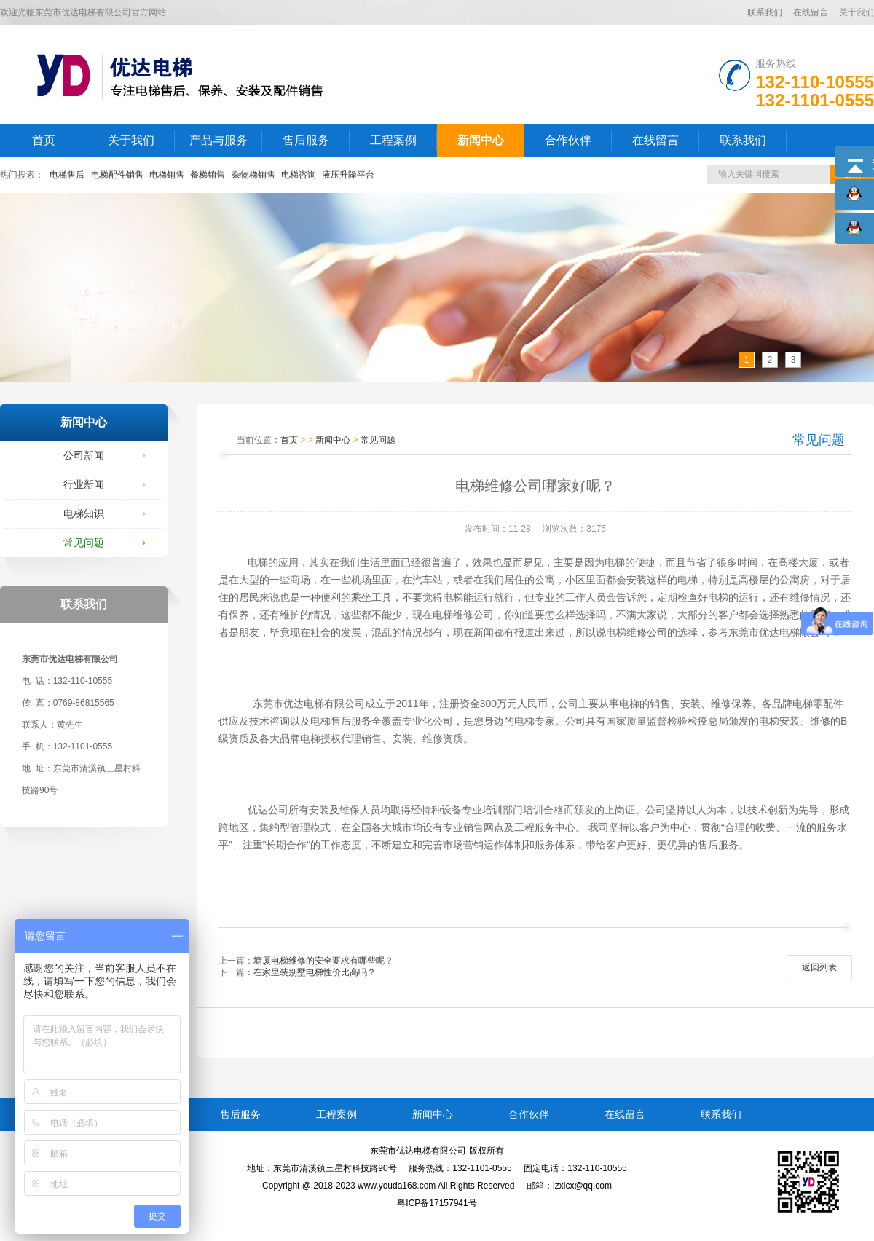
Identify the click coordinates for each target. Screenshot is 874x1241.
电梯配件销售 (117, 175)
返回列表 (819, 967)
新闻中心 (480, 140)
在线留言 (810, 12)
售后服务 (306, 140)
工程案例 (393, 140)
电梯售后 (67, 175)
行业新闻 (83, 484)
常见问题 (83, 542)
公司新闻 (83, 455)
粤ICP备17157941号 (436, 1203)
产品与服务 (218, 140)
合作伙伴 (568, 140)
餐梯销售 (207, 175)
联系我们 (764, 12)
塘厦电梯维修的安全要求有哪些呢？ (323, 961)
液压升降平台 (348, 175)
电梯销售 (166, 175)
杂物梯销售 (253, 175)
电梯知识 (83, 513)
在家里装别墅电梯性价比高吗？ (314, 972)
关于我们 (856, 12)
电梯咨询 (298, 175)
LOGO (191, 74)
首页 (43, 140)
